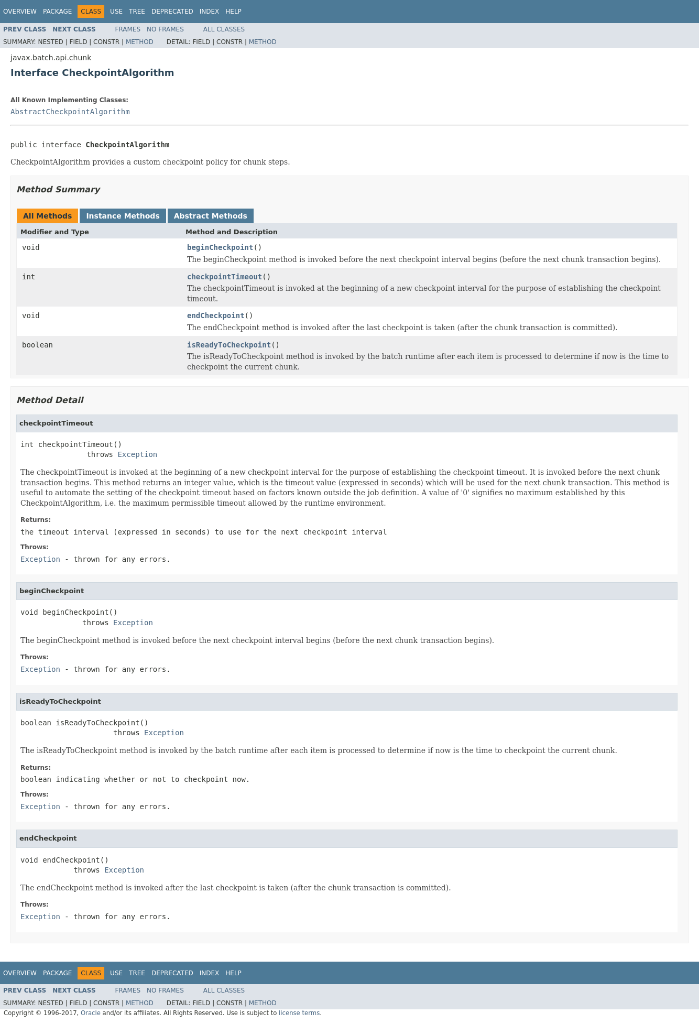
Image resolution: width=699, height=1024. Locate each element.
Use (116, 11)
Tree (137, 11)
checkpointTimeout (224, 277)
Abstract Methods (210, 216)
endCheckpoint (216, 315)
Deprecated (172, 11)
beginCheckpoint (220, 247)
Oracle (91, 1013)
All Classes (224, 29)
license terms (299, 1013)
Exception (137, 454)
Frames (128, 29)
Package (57, 11)
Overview (20, 11)
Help (233, 11)
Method (140, 42)
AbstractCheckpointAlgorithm (70, 111)
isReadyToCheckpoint (229, 345)
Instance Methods (122, 216)
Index (210, 11)
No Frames (165, 29)
